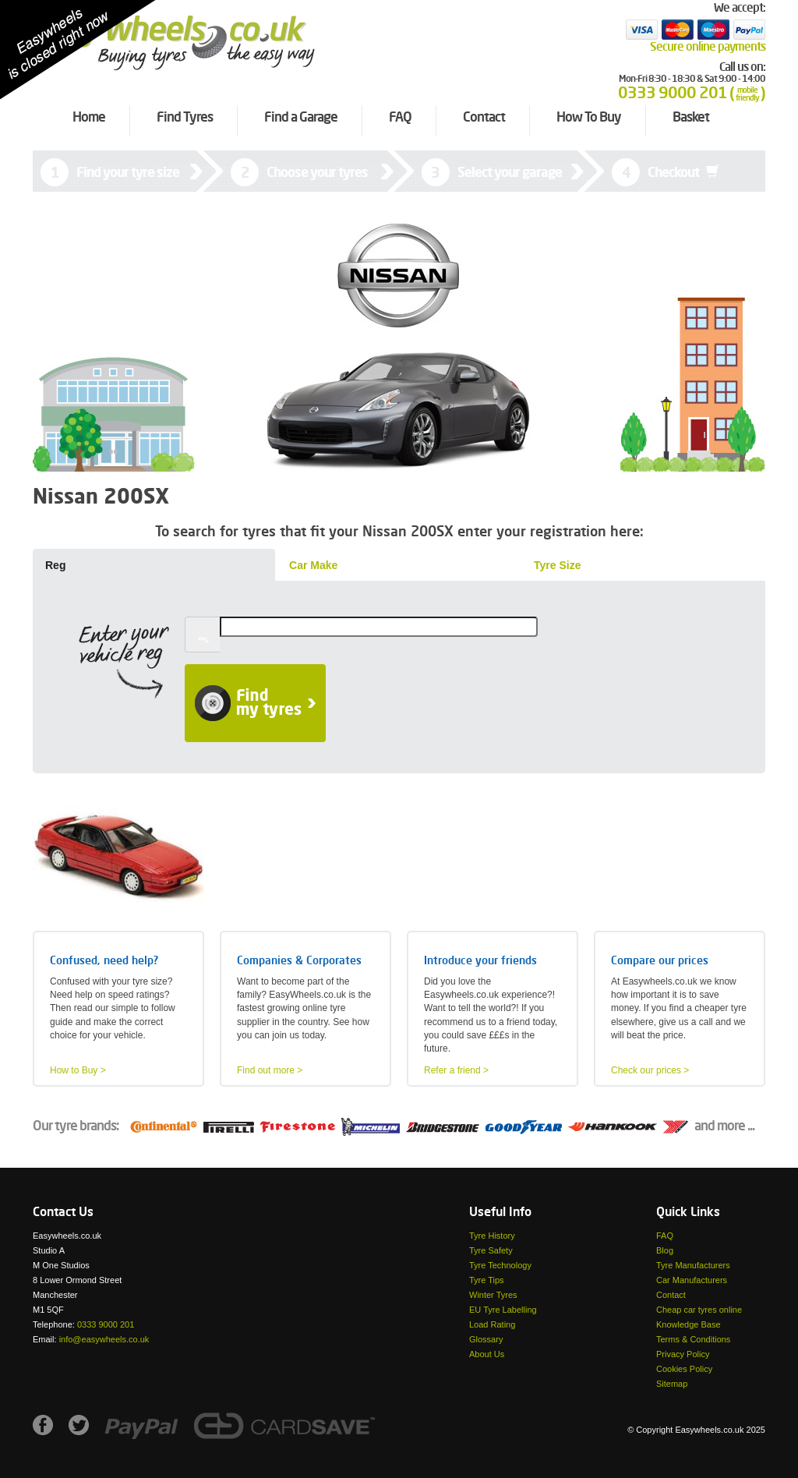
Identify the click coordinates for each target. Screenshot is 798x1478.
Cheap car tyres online (699, 1309)
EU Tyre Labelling (503, 1309)
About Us (486, 1354)
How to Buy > (78, 1070)
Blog (664, 1250)
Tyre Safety (491, 1250)
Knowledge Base (688, 1324)
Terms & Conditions (693, 1339)
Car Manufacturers (691, 1280)
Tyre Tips (486, 1280)
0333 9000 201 (105, 1324)
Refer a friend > (456, 1070)
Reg (55, 565)
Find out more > (269, 1070)
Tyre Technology (500, 1265)
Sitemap (671, 1383)
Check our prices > (650, 1070)
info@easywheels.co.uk (104, 1339)
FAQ (664, 1235)
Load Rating (492, 1324)
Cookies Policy (684, 1369)
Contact (671, 1294)
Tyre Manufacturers (693, 1265)
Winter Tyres (493, 1294)
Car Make (313, 565)
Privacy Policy (682, 1354)
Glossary (486, 1339)
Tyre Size (557, 565)
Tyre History (492, 1235)
